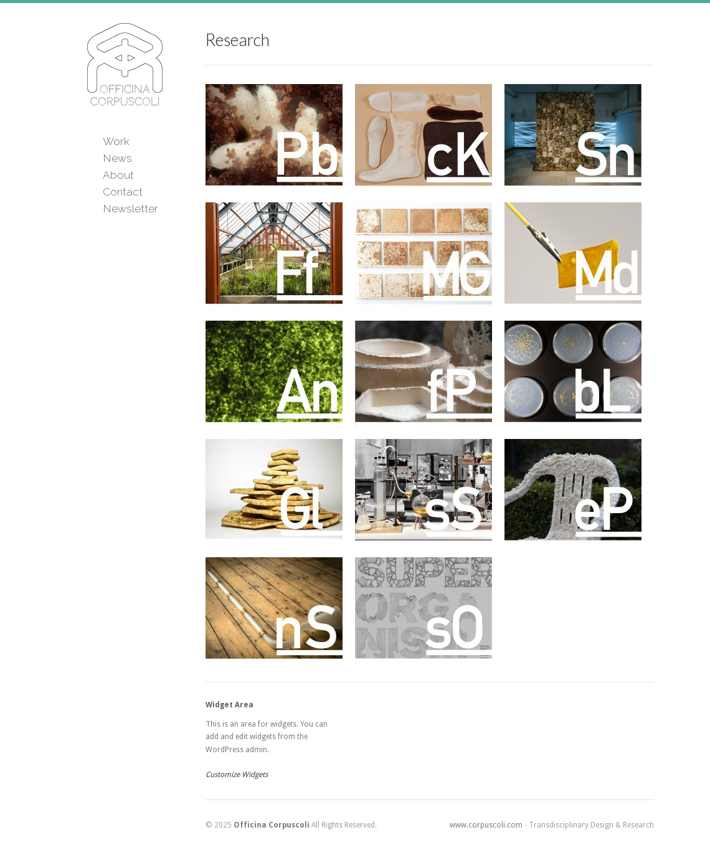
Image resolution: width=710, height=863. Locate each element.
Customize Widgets (237, 774)
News (117, 158)
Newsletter (130, 208)
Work (116, 141)
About (118, 175)
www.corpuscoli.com (486, 825)
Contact (123, 192)
